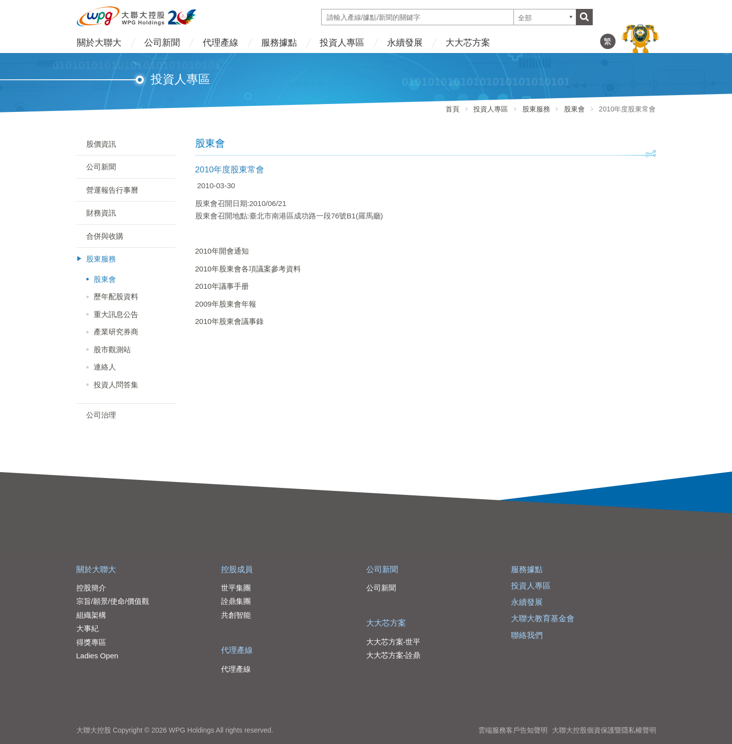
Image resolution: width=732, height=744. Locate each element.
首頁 (452, 109)
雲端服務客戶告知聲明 (513, 730)
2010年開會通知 (222, 251)
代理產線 (220, 43)
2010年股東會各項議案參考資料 (248, 269)
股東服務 (536, 109)
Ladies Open (97, 655)
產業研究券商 (116, 331)
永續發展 (405, 43)
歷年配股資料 (116, 296)
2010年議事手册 (222, 286)
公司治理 (101, 415)
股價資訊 (101, 144)
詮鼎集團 (236, 601)
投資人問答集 (116, 384)
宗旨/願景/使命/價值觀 (113, 601)
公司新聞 (162, 43)
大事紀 (87, 628)
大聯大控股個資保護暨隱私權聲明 (604, 730)
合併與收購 (104, 236)
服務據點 (279, 43)
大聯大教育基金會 (542, 618)
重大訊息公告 (116, 314)
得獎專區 (91, 642)
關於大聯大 (99, 43)
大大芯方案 (468, 43)
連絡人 (105, 367)
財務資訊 (101, 213)
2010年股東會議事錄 (229, 321)
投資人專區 (342, 43)
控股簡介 (91, 588)
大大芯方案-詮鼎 (393, 655)
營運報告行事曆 (112, 190)
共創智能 (236, 615)
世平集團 (236, 588)
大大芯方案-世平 (393, 642)
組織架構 (91, 615)
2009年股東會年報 (225, 304)
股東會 (574, 109)
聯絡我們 (527, 635)
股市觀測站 (112, 349)
